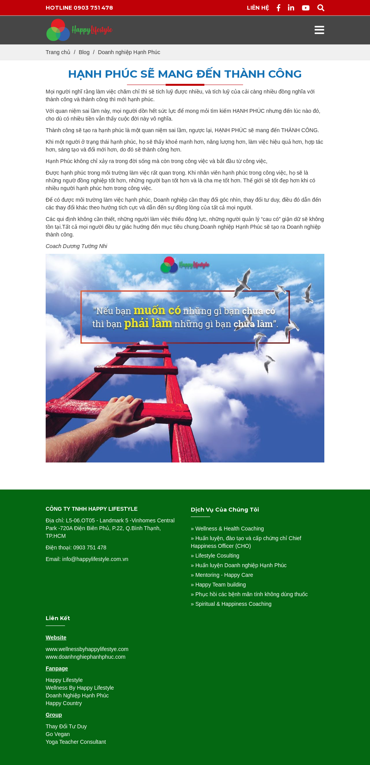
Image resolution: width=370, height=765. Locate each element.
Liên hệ (258, 7)
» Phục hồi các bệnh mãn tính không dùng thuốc (249, 594)
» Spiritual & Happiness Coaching (231, 604)
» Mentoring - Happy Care (222, 575)
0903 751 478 (93, 7)
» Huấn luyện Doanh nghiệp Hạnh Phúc (239, 565)
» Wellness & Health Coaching (227, 528)
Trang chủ (58, 52)
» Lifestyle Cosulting (215, 555)
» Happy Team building (218, 584)
